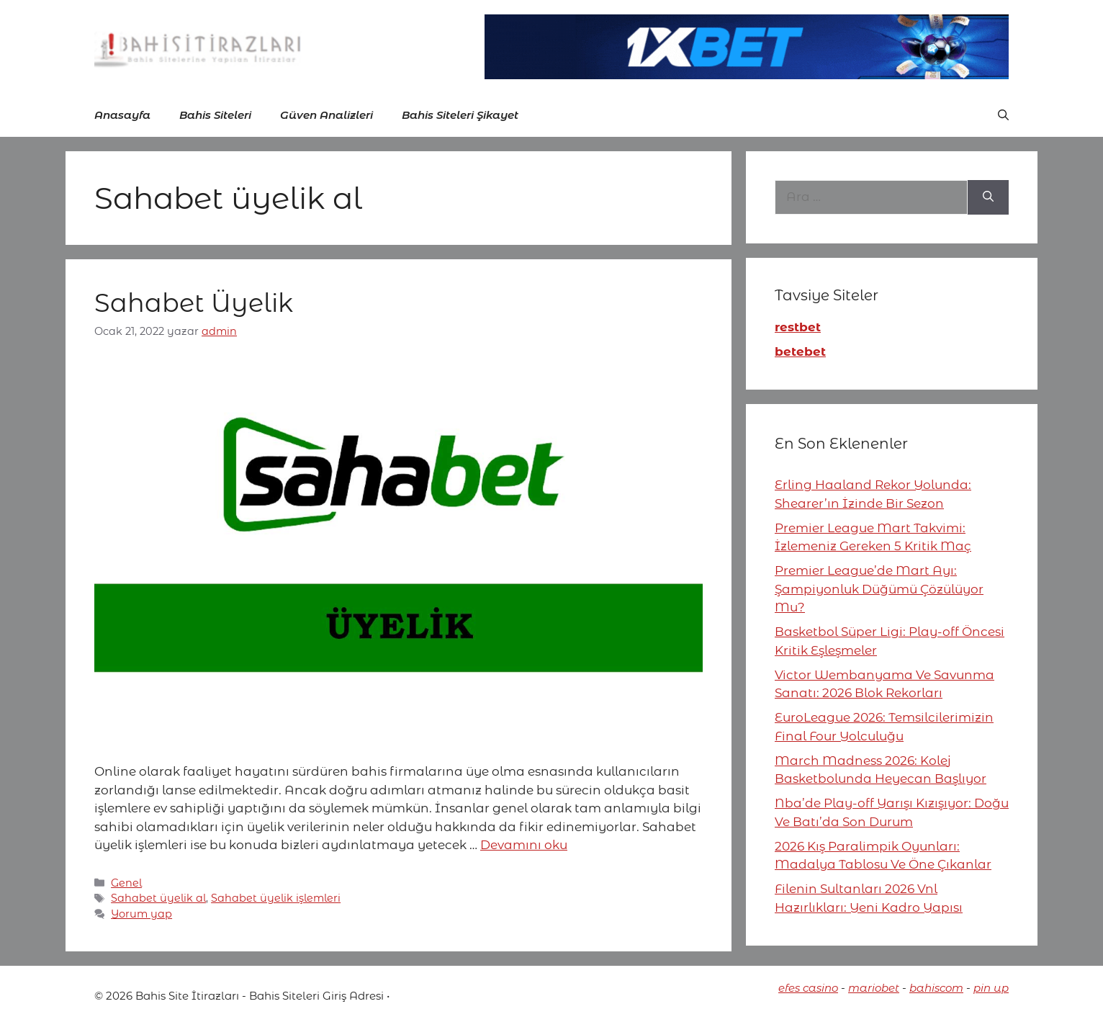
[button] (1003, 115)
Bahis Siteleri (215, 115)
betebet (800, 351)
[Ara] (988, 197)
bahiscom (936, 988)
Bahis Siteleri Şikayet (460, 115)
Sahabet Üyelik (193, 302)
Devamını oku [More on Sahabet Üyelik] (523, 845)
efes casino (808, 988)
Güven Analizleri (326, 115)
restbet (798, 327)
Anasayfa (122, 115)
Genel (126, 882)
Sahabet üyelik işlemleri (276, 898)
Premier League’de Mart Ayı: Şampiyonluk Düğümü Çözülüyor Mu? (879, 588)
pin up (991, 988)
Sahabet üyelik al (158, 898)
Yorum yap (141, 913)
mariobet (873, 988)
